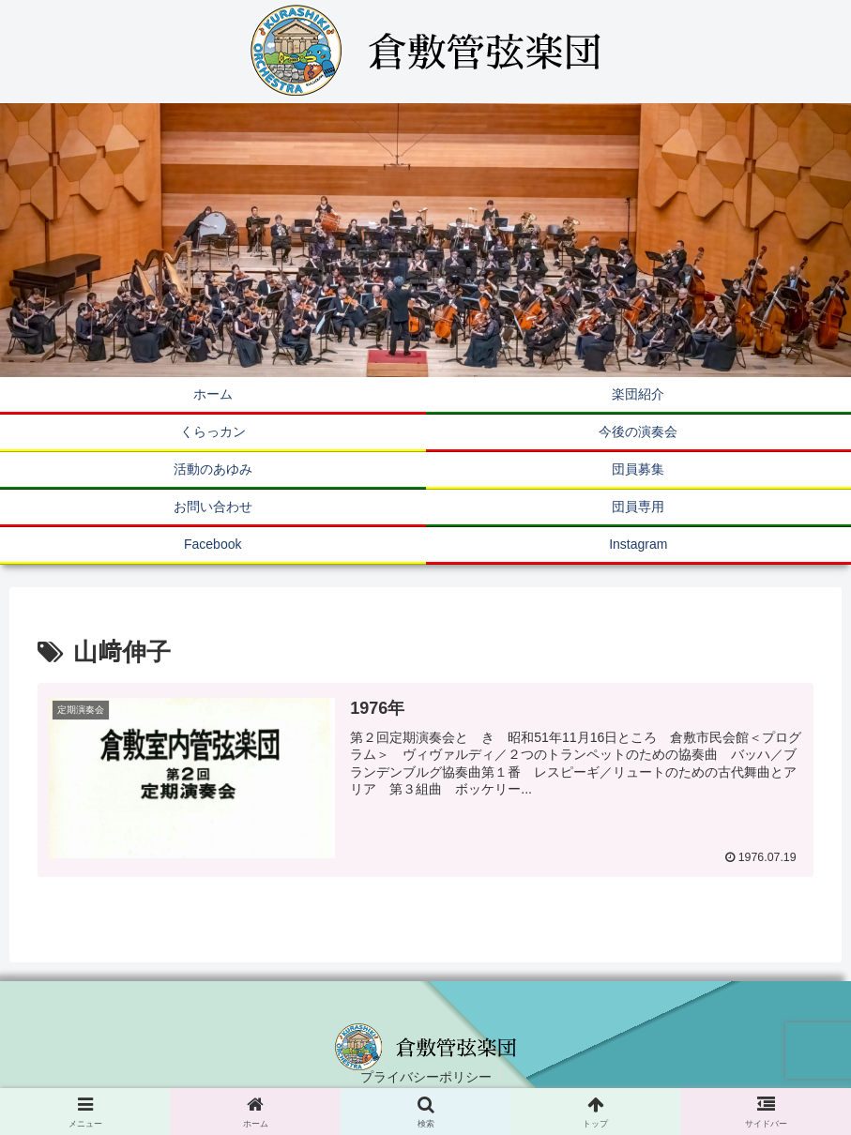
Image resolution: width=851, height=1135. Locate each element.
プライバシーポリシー (426, 1076)
